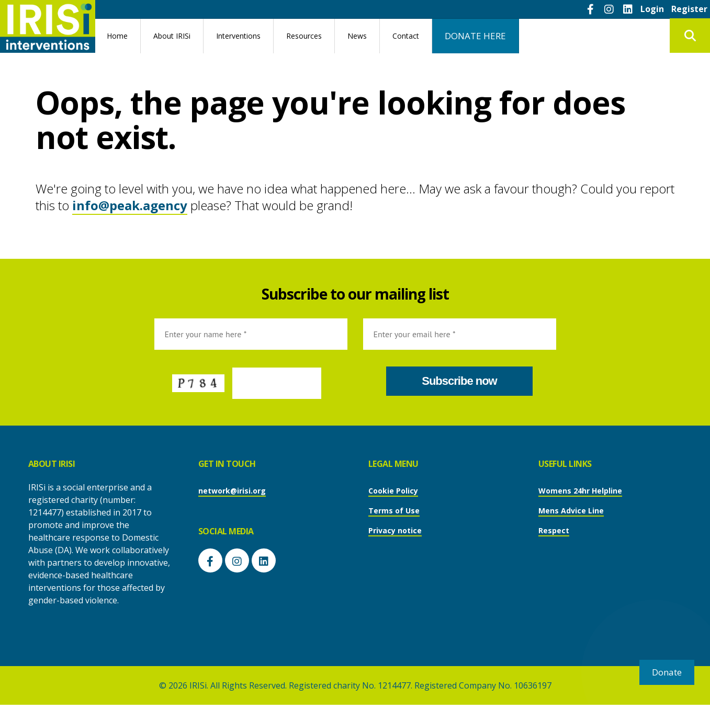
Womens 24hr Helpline (580, 491)
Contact (405, 36)
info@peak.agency (129, 205)
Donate (667, 672)
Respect (553, 530)
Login (652, 9)
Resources (304, 36)
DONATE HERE (475, 36)
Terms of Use (394, 511)
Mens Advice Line (571, 511)
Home (117, 36)
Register (689, 9)
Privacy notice (395, 530)
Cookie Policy (393, 491)
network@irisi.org (232, 491)
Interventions (238, 36)
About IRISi (171, 36)
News (357, 36)
